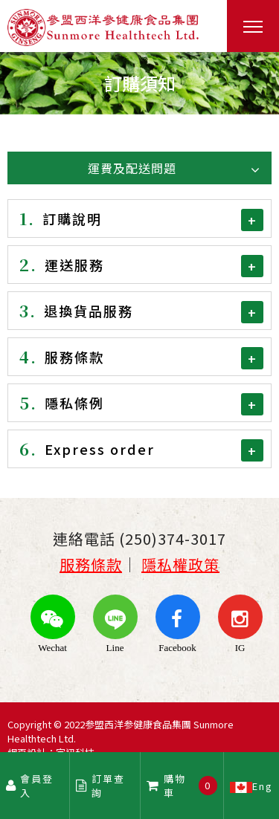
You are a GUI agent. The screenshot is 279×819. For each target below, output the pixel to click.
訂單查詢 (101, 785)
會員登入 (30, 785)
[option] (139, 83)
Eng (251, 785)
